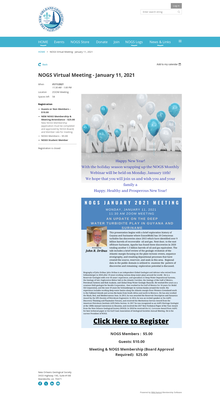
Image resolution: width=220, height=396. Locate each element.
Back (45, 64)
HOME (41, 51)
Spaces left (43, 96)
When (41, 84)
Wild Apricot (156, 392)
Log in (176, 5)
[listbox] (169, 64)
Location (42, 92)
